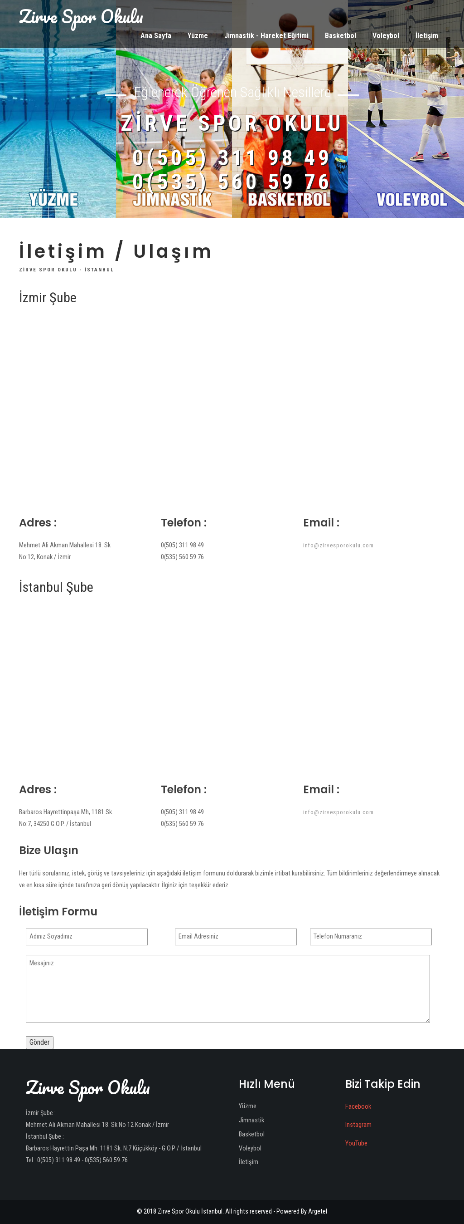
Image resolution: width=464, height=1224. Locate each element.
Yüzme (198, 35)
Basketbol (340, 35)
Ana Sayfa (155, 35)
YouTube (356, 1143)
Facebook (358, 1107)
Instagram (358, 1125)
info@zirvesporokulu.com (338, 545)
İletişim (427, 35)
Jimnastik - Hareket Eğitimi (266, 35)
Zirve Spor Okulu (81, 16)
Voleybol (385, 35)
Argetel (317, 1211)
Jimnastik (251, 1120)
